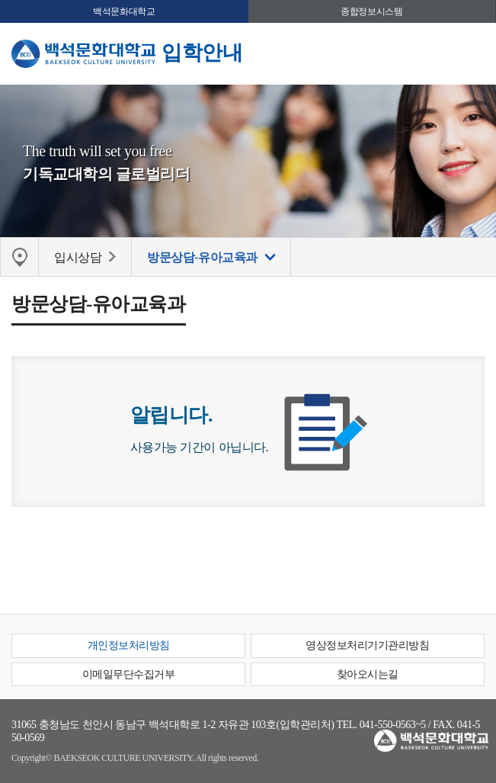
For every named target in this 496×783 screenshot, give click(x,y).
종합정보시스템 (371, 11)
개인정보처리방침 (129, 645)
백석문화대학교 (124, 11)
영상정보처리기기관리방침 (367, 645)
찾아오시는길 (367, 674)
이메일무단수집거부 (128, 674)
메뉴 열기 (473, 51)
